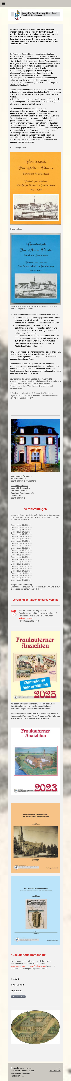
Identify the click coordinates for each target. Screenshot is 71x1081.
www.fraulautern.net (38, 966)
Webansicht (55, 1071)
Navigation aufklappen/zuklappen (35, 3)
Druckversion (18, 1068)
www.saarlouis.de (18, 966)
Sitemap (29, 1068)
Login (58, 1068)
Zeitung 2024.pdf (26, 618)
